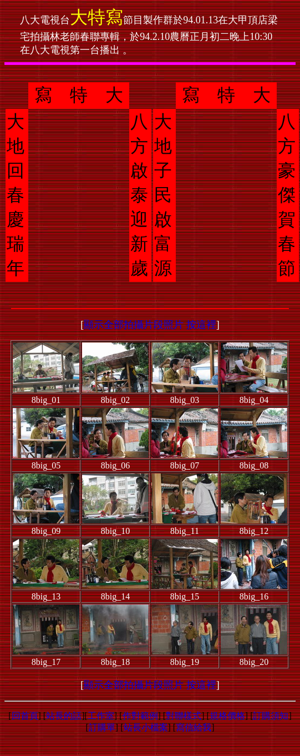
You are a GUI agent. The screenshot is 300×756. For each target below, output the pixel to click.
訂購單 (102, 727)
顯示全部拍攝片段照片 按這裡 (150, 324)
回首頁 (25, 715)
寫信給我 (193, 727)
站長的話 (64, 715)
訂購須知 (270, 715)
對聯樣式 (183, 715)
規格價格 (227, 715)
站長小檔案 (146, 727)
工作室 (101, 715)
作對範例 (140, 715)
